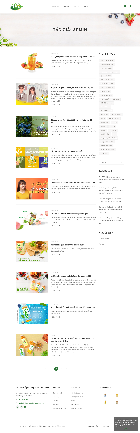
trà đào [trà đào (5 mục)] (103, 130)
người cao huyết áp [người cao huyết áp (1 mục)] (107, 87)
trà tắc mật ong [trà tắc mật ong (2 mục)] (114, 118)
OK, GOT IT (126, 429)
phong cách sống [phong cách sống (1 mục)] (106, 95)
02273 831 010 (23, 399)
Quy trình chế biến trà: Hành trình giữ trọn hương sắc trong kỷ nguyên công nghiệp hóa (111, 209)
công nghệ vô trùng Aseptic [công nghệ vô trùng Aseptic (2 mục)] (110, 72)
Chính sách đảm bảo (59, 408)
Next (67, 369)
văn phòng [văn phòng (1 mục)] (104, 153)
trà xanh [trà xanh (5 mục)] (103, 126)
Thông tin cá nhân (77, 397)
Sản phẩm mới (57, 393)
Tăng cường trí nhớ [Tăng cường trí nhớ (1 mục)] (107, 142)
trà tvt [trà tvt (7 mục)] (103, 118)
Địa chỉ (73, 400)
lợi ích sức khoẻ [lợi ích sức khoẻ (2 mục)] (106, 76)
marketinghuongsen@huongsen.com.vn (31, 403)
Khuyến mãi (75, 404)
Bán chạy (56, 397)
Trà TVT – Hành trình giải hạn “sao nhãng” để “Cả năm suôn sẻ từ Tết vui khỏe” (111, 179)
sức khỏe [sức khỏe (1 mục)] (116, 99)
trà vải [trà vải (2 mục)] (115, 122)
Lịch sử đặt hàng (76, 408)
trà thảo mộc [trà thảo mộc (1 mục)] (105, 107)
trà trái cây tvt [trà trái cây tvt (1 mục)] (116, 115)
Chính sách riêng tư (94, 426)
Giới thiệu (66, 6)
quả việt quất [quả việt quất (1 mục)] (105, 99)
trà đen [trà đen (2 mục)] (112, 126)
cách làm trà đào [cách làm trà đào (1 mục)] (106, 68)
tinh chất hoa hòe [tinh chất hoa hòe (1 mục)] (106, 103)
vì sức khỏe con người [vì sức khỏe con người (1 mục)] (108, 149)
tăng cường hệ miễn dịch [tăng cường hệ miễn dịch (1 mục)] (109, 138)
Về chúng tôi (57, 404)
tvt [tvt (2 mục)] (114, 134)
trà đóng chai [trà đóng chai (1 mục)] (105, 134)
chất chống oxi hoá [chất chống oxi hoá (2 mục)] (107, 64)
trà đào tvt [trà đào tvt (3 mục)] (112, 130)
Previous (46, 369)
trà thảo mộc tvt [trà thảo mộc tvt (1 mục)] (106, 111)
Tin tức (76, 6)
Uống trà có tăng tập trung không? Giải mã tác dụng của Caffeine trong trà (111, 220)
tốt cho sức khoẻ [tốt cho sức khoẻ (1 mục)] (106, 146)
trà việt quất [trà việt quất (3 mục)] (105, 122)
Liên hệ (86, 6)
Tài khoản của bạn (77, 393)
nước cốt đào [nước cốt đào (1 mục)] (105, 91)
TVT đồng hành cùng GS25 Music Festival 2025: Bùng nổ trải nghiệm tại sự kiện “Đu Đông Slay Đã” (111, 190)
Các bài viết (56, 400)
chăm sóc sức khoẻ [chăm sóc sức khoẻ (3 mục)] (107, 60)
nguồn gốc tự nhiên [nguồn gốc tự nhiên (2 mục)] (107, 83)
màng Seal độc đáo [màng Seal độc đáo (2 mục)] (107, 80)
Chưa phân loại (104, 238)
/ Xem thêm (55, 66)
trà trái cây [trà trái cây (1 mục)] (104, 115)
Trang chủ (55, 6)
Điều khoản (106, 426)
